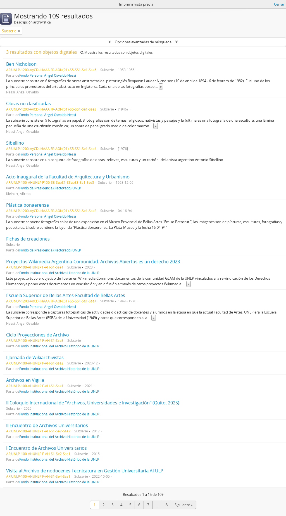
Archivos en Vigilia (25, 380)
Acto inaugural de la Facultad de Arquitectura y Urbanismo (68, 177)
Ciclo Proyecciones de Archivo (37, 335)
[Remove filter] (19, 31)
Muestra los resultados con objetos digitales (116, 52)
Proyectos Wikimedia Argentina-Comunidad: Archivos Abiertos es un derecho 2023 (93, 261)
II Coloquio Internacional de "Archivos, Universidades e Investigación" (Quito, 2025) (92, 403)
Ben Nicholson (21, 64)
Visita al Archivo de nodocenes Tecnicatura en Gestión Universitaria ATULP (84, 471)
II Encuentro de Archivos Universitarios (47, 425)
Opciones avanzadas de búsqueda (143, 41)
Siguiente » (183, 504)
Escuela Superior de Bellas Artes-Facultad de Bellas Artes (65, 295)
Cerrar (279, 4)
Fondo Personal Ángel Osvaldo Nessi (47, 75)
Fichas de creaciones (28, 239)
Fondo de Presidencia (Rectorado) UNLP (50, 188)
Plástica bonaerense (27, 205)
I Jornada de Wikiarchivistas (35, 357)
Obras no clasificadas (28, 103)
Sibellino (15, 143)
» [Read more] (161, 86)
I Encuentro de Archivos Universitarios (46, 448)
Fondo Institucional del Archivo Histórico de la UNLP (59, 272)
